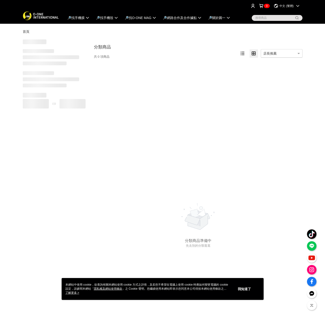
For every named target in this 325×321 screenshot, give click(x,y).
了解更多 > (72, 292)
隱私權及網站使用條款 (108, 288)
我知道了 (244, 289)
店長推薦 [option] (270, 53)
